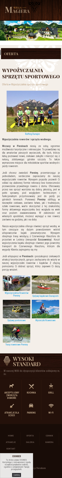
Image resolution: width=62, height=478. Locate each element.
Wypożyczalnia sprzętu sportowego (29, 84)
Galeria (30, 442)
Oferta (11, 53)
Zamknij (16, 475)
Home (11, 435)
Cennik (49, 435)
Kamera (49, 442)
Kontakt (10, 448)
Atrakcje (11, 442)
